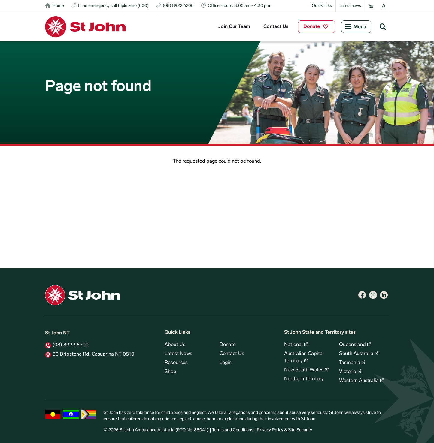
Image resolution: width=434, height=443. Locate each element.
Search (383, 26)
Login (226, 362)
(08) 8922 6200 (71, 345)
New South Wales (303, 370)
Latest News (178, 353)
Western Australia (359, 380)
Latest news (350, 6)
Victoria (347, 371)
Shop (170, 371)
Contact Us (275, 26)
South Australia (356, 353)
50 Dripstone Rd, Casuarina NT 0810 (93, 354)
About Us (175, 344)
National (293, 344)
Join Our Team (234, 26)
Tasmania (349, 362)
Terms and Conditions (232, 430)
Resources (176, 362)
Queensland (352, 344)
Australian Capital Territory (304, 357)
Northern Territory (304, 379)
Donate (311, 26)
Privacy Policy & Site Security (284, 430)
